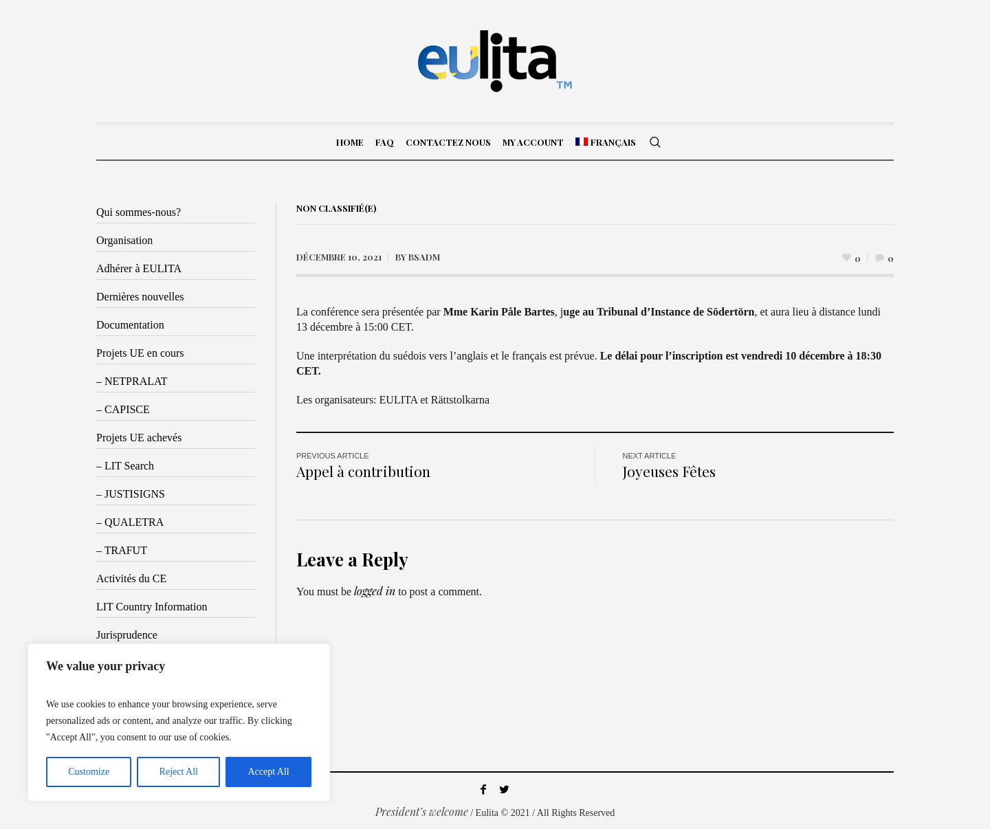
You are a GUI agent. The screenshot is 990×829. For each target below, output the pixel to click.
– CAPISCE (123, 409)
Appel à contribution (363, 470)
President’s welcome (421, 811)
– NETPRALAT (132, 381)
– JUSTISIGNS (130, 494)
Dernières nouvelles (140, 296)
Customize (88, 771)
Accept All (268, 771)
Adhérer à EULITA (139, 268)
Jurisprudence (126, 635)
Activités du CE (131, 578)
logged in (374, 591)
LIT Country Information (151, 606)
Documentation (130, 325)
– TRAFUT (121, 550)
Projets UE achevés (139, 437)
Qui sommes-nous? (138, 212)
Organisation (124, 240)
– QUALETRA (130, 522)
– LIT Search (125, 466)
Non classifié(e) (336, 208)
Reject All (179, 771)
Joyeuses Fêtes (669, 470)
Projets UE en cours (140, 353)
